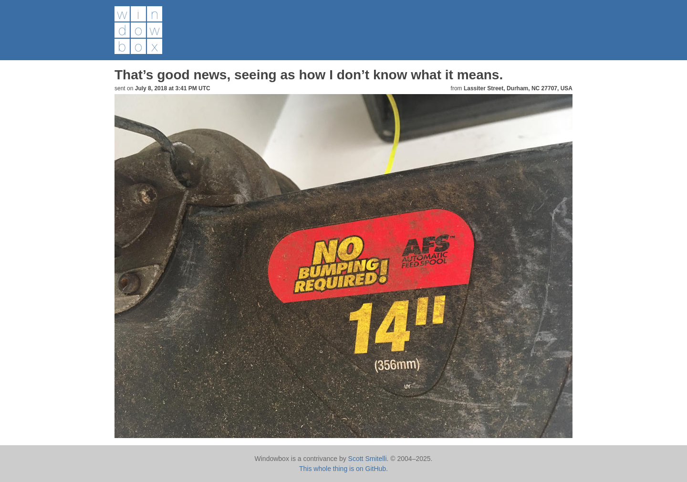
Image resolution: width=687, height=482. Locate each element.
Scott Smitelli (367, 458)
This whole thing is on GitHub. (343, 468)
